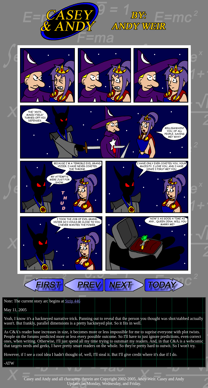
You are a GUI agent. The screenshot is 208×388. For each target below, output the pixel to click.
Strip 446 (72, 301)
